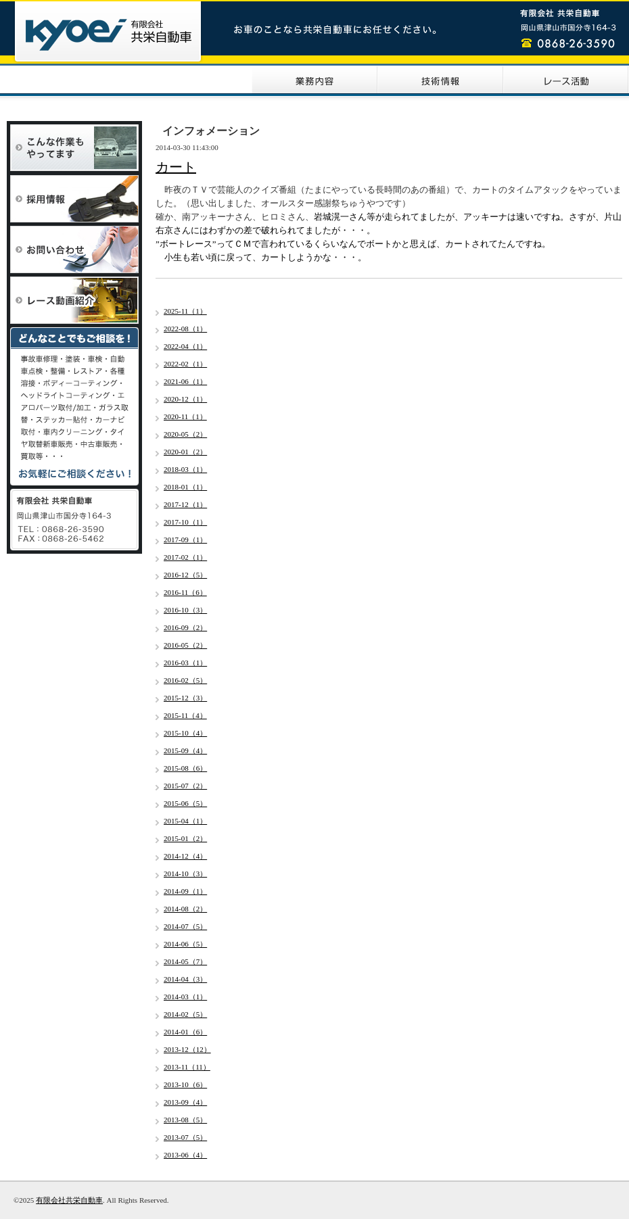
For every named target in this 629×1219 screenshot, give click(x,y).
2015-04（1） (185, 821)
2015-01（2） (185, 838)
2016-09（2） (185, 627)
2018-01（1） (185, 487)
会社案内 (189, 79)
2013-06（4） (185, 1155)
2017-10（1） (185, 522)
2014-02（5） (185, 1014)
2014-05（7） (185, 961)
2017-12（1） (185, 504)
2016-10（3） (185, 610)
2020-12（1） (185, 399)
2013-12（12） (187, 1049)
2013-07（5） (185, 1137)
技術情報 (440, 79)
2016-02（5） (185, 680)
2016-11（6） (185, 592)
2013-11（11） (187, 1067)
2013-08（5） (185, 1120)
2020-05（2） (185, 434)
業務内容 (314, 79)
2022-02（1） (185, 364)
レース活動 (566, 79)
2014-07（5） (185, 926)
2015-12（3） (185, 698)
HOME (63, 79)
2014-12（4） (185, 856)
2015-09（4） (185, 750)
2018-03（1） (185, 469)
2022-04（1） (185, 346)
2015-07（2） (185, 786)
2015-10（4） (185, 733)
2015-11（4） (185, 715)
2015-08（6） (185, 768)
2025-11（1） (185, 311)
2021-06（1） (185, 381)
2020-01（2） (185, 452)
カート (176, 167)
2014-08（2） (185, 909)
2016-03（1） (185, 663)
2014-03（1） (185, 997)
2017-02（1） (185, 557)
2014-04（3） (185, 979)
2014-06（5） (185, 944)
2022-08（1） (185, 329)
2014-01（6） (185, 1032)
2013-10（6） (185, 1084)
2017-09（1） (185, 539)
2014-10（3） (185, 873)
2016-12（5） (185, 575)
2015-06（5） (185, 803)
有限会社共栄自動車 (69, 1200)
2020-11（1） (185, 416)
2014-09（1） (185, 891)
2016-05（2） (185, 645)
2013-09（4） (185, 1102)
